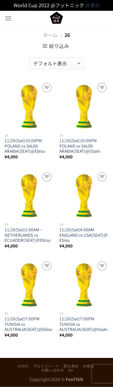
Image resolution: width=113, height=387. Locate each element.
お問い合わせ (52, 370)
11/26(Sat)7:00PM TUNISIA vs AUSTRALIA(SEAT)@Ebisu (28, 324)
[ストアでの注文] (56, 63)
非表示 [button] (92, 5)
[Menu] (8, 18)
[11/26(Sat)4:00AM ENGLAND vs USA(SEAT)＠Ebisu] (83, 195)
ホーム (50, 34)
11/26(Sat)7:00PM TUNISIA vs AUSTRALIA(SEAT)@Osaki (83, 324)
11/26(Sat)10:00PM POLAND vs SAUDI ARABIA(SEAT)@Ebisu (25, 146)
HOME (23, 366)
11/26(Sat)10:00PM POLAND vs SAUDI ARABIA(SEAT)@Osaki (79, 146)
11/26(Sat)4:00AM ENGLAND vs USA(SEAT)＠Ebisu (83, 235)
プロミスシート (46, 366)
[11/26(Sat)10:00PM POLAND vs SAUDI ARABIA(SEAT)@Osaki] (83, 105)
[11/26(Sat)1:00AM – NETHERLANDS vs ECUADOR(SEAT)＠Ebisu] (29, 195)
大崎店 (88, 366)
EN (70, 370)
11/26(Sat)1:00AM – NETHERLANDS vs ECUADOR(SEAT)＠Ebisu (27, 235)
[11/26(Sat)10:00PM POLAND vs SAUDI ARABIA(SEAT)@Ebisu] (29, 105)
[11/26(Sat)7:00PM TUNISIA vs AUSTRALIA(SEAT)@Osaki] (83, 284)
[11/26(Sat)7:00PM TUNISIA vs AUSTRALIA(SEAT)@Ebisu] (29, 284)
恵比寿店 (70, 366)
